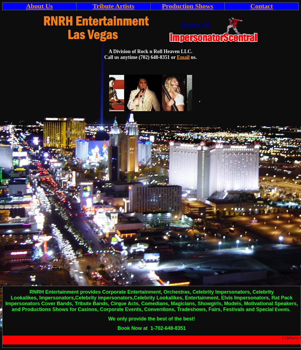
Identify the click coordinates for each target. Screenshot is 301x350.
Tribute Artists (113, 6)
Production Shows (187, 6)
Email (183, 57)
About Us (39, 6)
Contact (261, 6)
